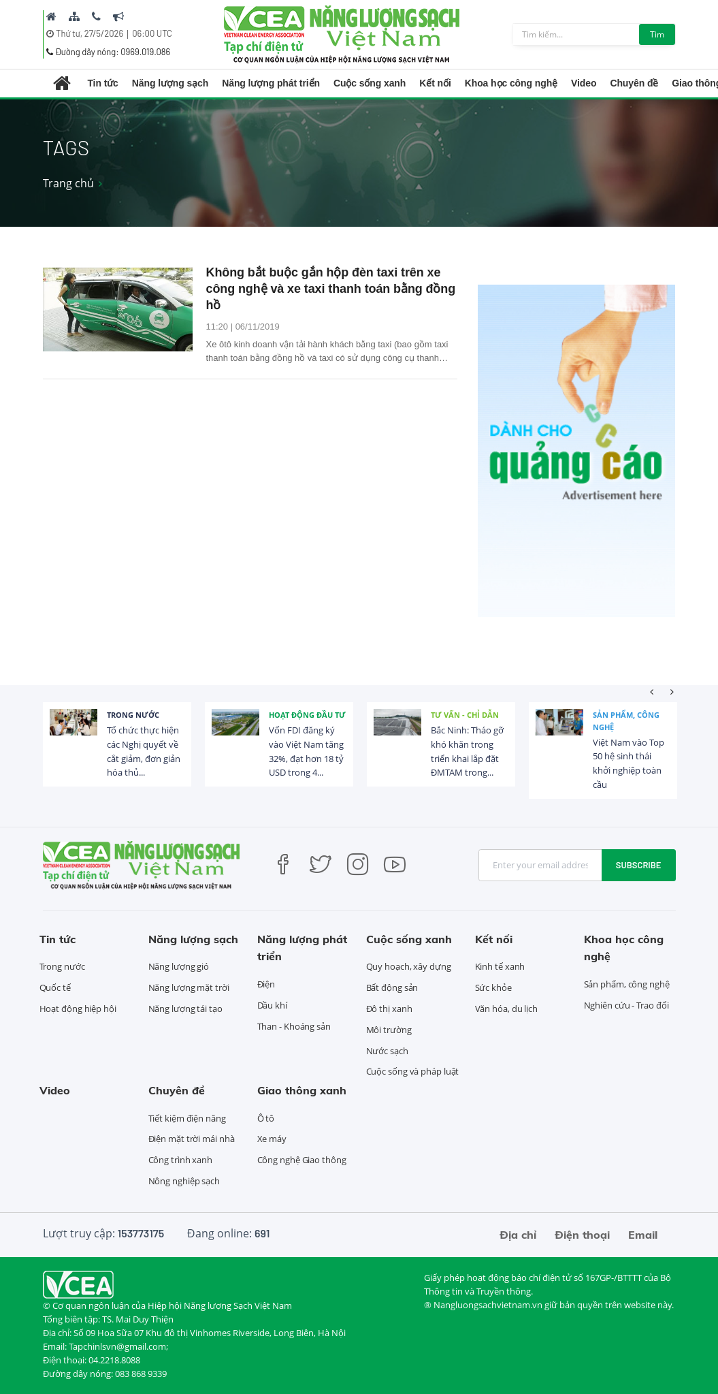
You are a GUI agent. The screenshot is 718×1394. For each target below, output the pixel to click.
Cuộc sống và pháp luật (412, 1071)
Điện (266, 984)
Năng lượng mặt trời (188, 987)
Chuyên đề (634, 83)
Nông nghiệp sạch (184, 1181)
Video (583, 83)
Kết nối (435, 83)
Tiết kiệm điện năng (187, 1118)
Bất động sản (392, 987)
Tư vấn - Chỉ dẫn (465, 715)
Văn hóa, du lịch (506, 1008)
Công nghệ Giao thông (301, 1160)
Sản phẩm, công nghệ (626, 721)
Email (642, 1234)
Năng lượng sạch (170, 83)
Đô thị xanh (389, 1008)
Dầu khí (272, 1005)
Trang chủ (68, 183)
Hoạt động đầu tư (307, 715)
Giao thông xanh (301, 1090)
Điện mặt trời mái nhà (191, 1138)
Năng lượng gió (179, 966)
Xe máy (272, 1138)
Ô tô (266, 1118)
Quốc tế (55, 987)
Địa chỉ (518, 1234)
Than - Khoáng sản (294, 1026)
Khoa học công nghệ (511, 83)
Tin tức (102, 83)
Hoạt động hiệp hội (77, 1008)
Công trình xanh (180, 1160)
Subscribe (639, 864)
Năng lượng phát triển (271, 83)
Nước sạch (387, 1051)
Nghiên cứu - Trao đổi (626, 1005)
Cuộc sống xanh (369, 83)
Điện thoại (582, 1234)
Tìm (657, 34)
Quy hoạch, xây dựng (408, 966)
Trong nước (133, 715)
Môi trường (389, 1030)
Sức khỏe (493, 987)
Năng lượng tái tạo (185, 1008)
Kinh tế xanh (500, 966)
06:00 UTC (152, 33)
